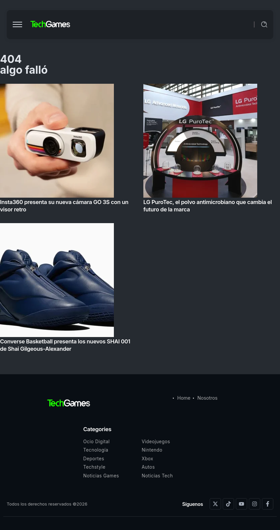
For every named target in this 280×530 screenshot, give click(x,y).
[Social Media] (215, 504)
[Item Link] (140, 220)
